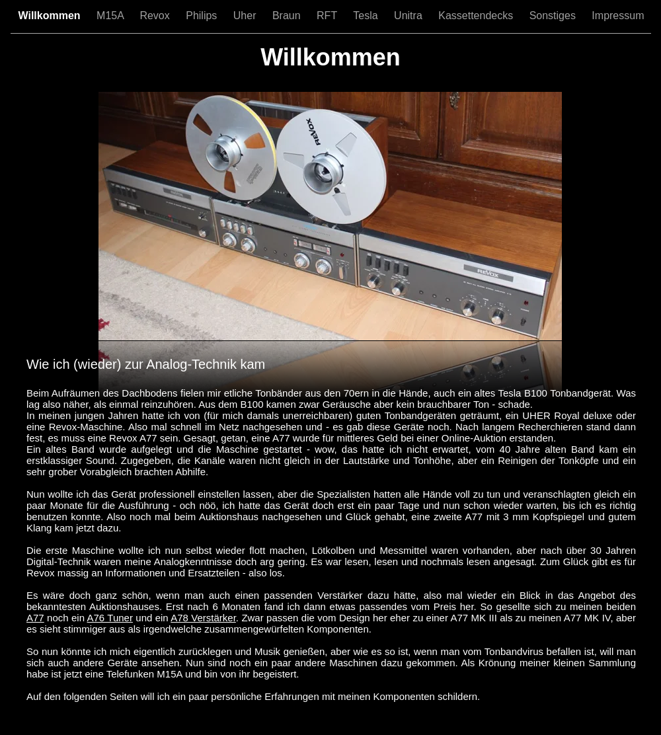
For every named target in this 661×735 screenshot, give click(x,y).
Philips (203, 15)
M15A (111, 15)
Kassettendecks (477, 15)
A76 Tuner (110, 617)
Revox (156, 15)
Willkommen (51, 15)
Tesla (367, 15)
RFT (328, 15)
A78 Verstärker (203, 617)
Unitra (409, 15)
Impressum (618, 15)
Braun (287, 15)
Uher (246, 15)
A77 (35, 617)
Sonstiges (554, 15)
